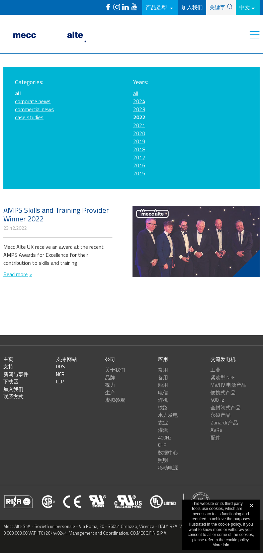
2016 (139, 165)
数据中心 (168, 452)
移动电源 (168, 468)
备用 (163, 377)
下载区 (10, 381)
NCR (60, 374)
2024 (139, 101)
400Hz (165, 437)
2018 (139, 149)
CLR (60, 381)
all (135, 93)
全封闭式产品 (225, 407)
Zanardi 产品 (224, 422)
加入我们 (192, 7)
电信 (163, 392)
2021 (139, 125)
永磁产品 (220, 415)
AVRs (216, 430)
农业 (163, 422)
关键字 (217, 7)
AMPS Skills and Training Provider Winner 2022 (56, 214)
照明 (163, 460)
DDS (60, 366)
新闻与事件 (15, 374)
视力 (110, 385)
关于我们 (115, 370)
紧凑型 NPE (222, 377)
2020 (139, 133)
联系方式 (13, 396)
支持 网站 (66, 359)
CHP (162, 445)
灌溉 (163, 430)
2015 (139, 173)
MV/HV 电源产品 (228, 385)
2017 (139, 157)
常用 (163, 370)
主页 (8, 359)
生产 (110, 392)
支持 (8, 366)
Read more (15, 274)
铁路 (163, 407)
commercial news (34, 109)
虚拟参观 (115, 400)
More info (220, 545)
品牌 (110, 377)
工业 (215, 370)
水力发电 (168, 415)
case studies (29, 117)
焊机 (163, 400)
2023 (139, 109)
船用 (163, 385)
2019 (139, 141)
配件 (215, 437)
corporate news (33, 101)
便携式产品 (223, 392)
